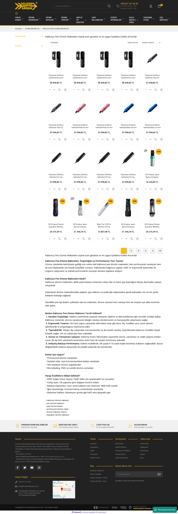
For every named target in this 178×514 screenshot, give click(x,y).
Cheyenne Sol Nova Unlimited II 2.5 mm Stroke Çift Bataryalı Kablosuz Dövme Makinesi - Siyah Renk (128, 76)
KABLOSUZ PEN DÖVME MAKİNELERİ (56, 29)
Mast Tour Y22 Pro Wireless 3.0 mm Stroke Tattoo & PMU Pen (104, 225)
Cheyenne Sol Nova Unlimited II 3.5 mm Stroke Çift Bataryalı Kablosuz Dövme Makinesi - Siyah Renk (104, 76)
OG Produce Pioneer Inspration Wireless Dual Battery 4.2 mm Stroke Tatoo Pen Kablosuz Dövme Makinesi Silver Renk (152, 225)
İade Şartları (119, 443)
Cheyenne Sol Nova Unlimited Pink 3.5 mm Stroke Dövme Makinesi (104, 126)
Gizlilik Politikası (120, 447)
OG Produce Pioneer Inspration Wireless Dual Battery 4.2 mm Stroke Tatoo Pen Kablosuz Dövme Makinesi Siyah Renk (56, 225)
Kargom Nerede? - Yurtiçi (98, 478)
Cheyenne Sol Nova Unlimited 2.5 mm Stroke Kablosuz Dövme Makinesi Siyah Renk (56, 176)
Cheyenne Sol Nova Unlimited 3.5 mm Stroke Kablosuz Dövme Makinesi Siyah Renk (128, 176)
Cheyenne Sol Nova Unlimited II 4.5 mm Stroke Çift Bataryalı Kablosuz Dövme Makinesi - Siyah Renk (80, 76)
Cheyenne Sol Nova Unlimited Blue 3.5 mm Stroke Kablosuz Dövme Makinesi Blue (152, 126)
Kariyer (142, 454)
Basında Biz (144, 451)
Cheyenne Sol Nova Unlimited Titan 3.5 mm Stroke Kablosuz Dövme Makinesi (56, 126)
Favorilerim (94, 454)
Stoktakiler (54, 42)
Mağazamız (144, 447)
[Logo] (26, 6)
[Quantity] (52, 90)
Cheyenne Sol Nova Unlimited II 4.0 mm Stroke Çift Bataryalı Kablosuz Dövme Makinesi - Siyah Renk (56, 76)
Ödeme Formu (95, 458)
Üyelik (92, 451)
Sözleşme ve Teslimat (122, 451)
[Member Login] (151, 6)
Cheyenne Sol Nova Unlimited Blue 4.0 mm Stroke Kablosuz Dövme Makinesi (128, 126)
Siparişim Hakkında (97, 470)
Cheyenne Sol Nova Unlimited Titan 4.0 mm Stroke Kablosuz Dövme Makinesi (152, 76)
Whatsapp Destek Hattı (164, 509)
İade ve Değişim (95, 474)
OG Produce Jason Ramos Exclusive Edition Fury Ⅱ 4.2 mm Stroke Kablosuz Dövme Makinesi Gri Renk (80, 225)
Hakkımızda (144, 443)
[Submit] (159, 474)
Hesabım (93, 443)
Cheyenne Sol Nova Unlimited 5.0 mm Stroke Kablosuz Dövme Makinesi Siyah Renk (80, 176)
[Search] (83, 6)
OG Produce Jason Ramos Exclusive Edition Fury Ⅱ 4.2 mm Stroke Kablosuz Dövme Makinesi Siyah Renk (128, 225)
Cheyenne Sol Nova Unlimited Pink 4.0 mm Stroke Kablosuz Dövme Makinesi (80, 126)
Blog (142, 458)
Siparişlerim (94, 447)
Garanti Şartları (120, 454)
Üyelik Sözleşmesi (121, 458)
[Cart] (159, 6)
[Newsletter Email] (139, 474)
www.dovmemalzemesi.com (54, 456)
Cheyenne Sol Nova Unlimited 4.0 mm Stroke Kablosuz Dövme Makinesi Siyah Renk (104, 176)
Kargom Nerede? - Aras (98, 481)
